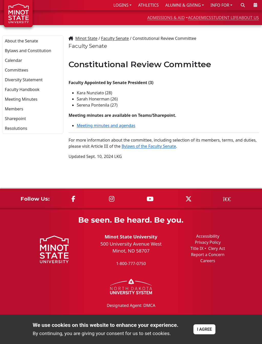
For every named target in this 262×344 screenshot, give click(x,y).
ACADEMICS (171, 17)
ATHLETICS (148, 5)
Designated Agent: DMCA (131, 305)
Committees (16, 70)
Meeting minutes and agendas (106, 125)
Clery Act (216, 248)
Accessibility (207, 236)
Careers (207, 260)
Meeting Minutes (21, 99)
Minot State (86, 38)
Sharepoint (15, 118)
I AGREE (204, 329)
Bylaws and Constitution (28, 50)
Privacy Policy (208, 242)
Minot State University (131, 236)
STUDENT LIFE (209, 17)
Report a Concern (207, 254)
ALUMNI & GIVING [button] (183, 5)
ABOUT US (244, 17)
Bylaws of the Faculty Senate (149, 146)
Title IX (196, 248)
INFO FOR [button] (220, 5)
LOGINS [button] (120, 5)
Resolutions (16, 128)
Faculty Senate (115, 38)
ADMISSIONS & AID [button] (124, 17)
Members (14, 109)
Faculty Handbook (22, 89)
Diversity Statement (23, 80)
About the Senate (21, 41)
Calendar (13, 60)
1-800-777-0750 (131, 263)
